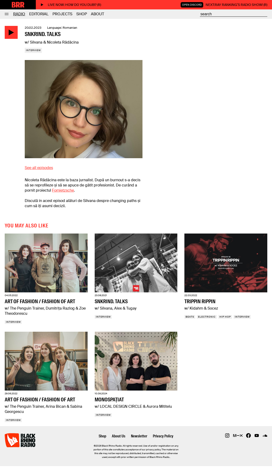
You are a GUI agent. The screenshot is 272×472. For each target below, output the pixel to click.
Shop (81, 14)
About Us (118, 436)
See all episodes (39, 167)
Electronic (206, 316)
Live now (71, 4)
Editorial (39, 14)
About (97, 14)
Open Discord (192, 4)
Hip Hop (225, 316)
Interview (33, 50)
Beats (190, 316)
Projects (62, 14)
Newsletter (139, 436)
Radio (19, 14)
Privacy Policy (163, 436)
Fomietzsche (63, 190)
